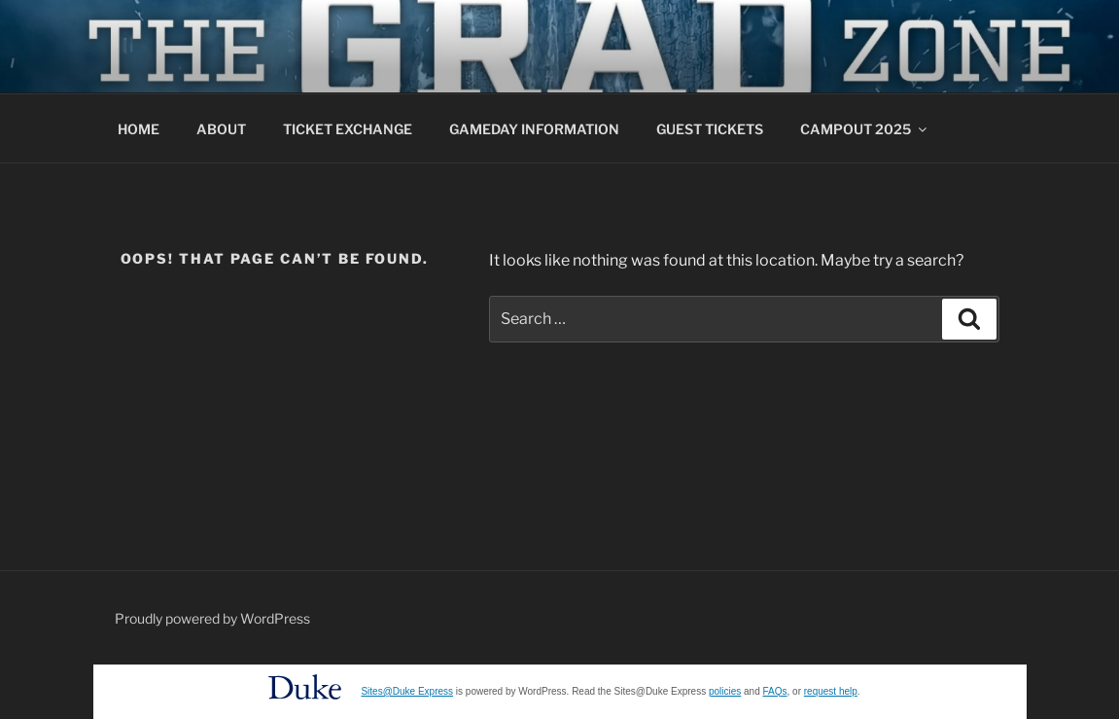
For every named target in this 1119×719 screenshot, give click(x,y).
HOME (138, 129)
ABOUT (221, 129)
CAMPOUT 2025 (864, 129)
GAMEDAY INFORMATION (534, 129)
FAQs (775, 691)
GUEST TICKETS (709, 129)
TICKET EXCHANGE (347, 129)
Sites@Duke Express (407, 691)
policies (725, 691)
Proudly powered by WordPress (212, 618)
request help (830, 691)
